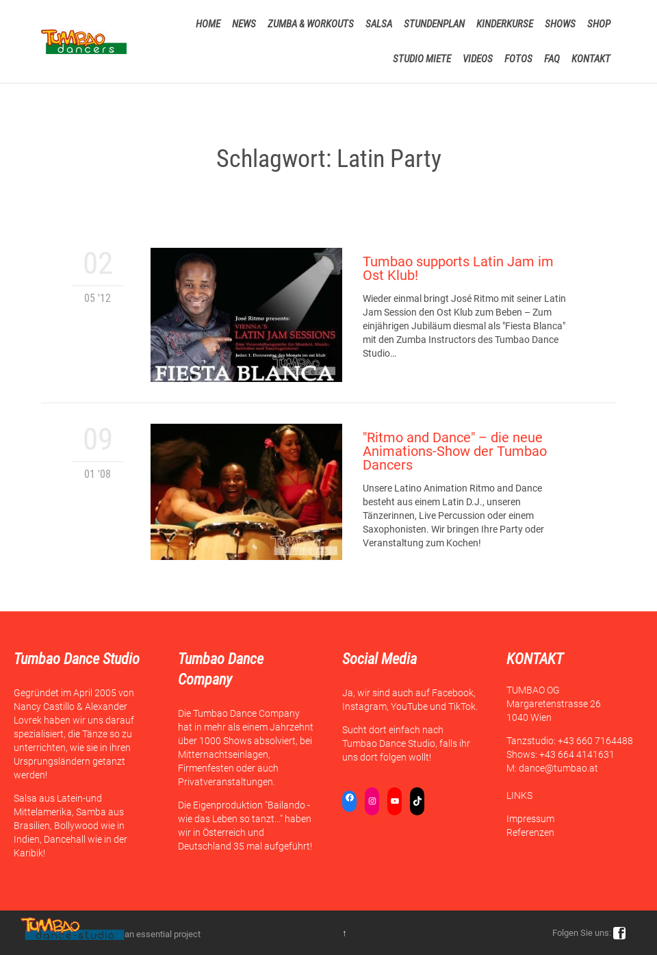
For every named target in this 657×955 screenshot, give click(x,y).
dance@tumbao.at (558, 768)
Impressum (530, 818)
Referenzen (530, 832)
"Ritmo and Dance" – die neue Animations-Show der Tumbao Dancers (455, 451)
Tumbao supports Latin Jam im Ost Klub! (458, 268)
